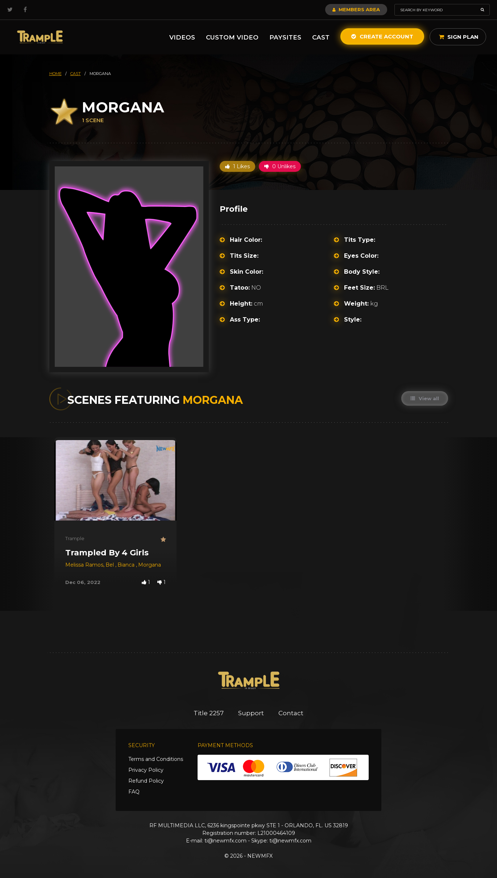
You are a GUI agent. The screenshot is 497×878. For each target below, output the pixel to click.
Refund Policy (146, 781)
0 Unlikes (279, 166)
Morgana (149, 565)
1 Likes (237, 166)
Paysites (285, 37)
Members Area (356, 9)
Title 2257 (209, 713)
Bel (110, 565)
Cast (321, 37)
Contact (290, 713)
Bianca (126, 565)
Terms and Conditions (155, 759)
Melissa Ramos (84, 565)
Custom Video (232, 37)
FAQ (134, 791)
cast (75, 73)
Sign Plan (459, 36)
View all (424, 398)
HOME (55, 73)
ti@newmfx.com (225, 840)
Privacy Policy (145, 770)
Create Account (382, 36)
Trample (74, 538)
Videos (182, 37)
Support (251, 713)
